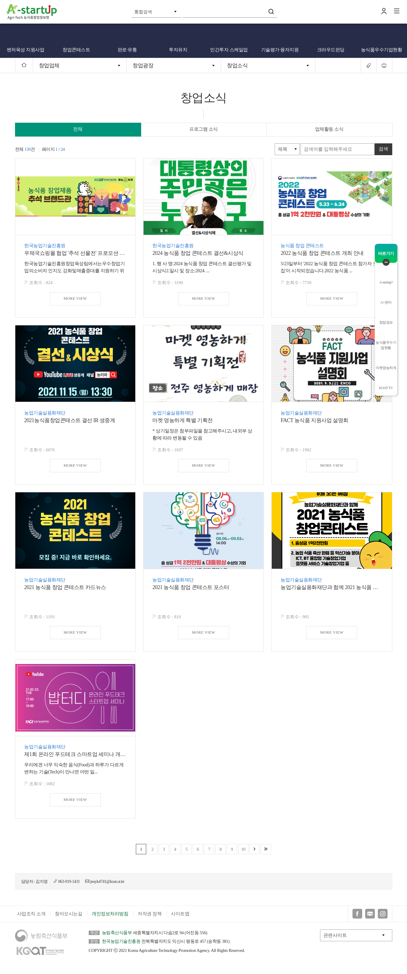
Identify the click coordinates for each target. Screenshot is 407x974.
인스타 (383, 919)
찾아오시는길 (68, 918)
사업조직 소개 (31, 918)
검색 (271, 11)
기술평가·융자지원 (280, 49)
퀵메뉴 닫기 (386, 262)
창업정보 (386, 322)
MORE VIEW (75, 298)
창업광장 (143, 65)
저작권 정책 (150, 918)
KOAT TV (386, 388)
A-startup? (386, 282)
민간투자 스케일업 (229, 49)
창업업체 (49, 65)
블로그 (370, 919)
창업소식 (237, 65)
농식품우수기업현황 (381, 49)
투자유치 (178, 49)
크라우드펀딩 (331, 49)
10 (243, 849)
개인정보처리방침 (110, 918)
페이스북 (357, 919)
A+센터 (385, 302)
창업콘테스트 (76, 49)
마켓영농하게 (386, 368)
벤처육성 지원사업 (26, 49)
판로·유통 (127, 49)
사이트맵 (180, 918)
